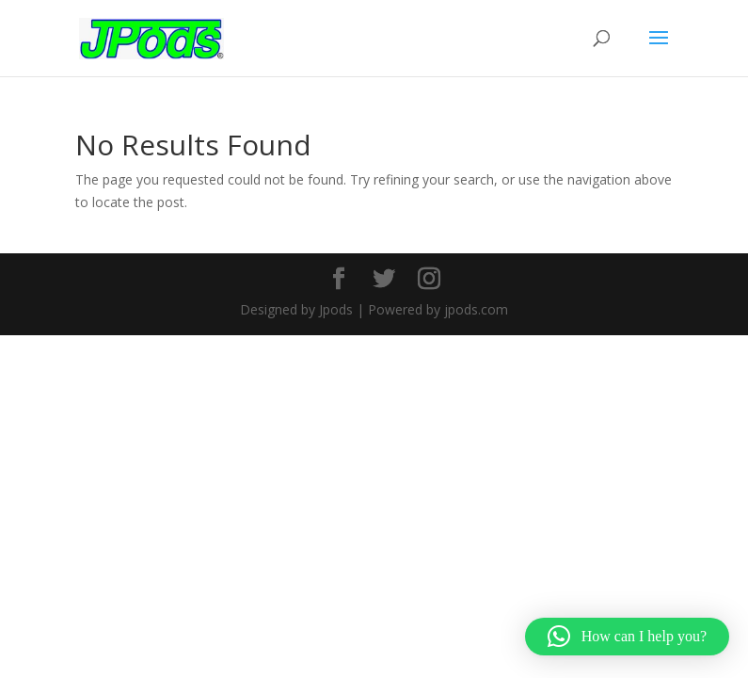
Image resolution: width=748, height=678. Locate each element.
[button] (627, 636)
